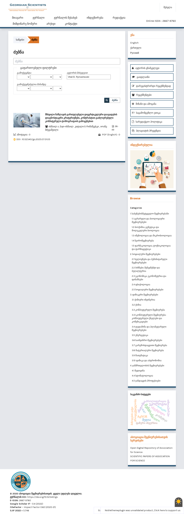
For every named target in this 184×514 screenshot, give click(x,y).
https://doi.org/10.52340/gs (42, 497)
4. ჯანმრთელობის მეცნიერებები (147, 365)
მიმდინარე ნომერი (25, 23)
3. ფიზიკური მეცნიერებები (144, 294)
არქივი (50, 23)
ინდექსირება (95, 17)
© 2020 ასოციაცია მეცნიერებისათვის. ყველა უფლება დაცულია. (46, 493)
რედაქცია (119, 17)
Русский (134, 52)
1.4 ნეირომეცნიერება (143, 240)
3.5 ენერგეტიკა (140, 335)
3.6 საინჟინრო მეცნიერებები (147, 340)
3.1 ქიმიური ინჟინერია (143, 299)
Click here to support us (167, 510)
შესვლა (168, 7)
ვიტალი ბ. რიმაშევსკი (87, 126)
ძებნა (115, 100)
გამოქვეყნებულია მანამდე (31, 84)
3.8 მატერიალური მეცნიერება (148, 350)
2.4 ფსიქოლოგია (141, 284)
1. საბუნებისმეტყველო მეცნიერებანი (149, 213)
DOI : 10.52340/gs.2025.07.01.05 (33, 139)
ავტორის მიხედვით (77, 73)
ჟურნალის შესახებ (65, 17)
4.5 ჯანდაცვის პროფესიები (146, 380)
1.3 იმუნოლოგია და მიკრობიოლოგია (152, 235)
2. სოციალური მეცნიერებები (145, 254)
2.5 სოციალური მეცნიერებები (147, 289)
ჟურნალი (38, 17)
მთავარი (17, 17)
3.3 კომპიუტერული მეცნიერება (148, 310)
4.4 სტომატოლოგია (142, 375)
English (134, 42)
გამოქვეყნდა (24, 73)
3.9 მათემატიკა (140, 355)
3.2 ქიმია (136, 305)
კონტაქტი (71, 23)
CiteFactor (15, 507)
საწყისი (20, 39)
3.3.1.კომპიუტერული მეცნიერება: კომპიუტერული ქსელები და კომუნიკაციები (149, 318)
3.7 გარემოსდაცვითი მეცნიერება (149, 345)
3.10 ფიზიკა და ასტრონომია (147, 360)
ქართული (135, 47)
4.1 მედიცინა (138, 370)
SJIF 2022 (15, 510)
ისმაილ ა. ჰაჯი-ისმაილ (61, 126)
